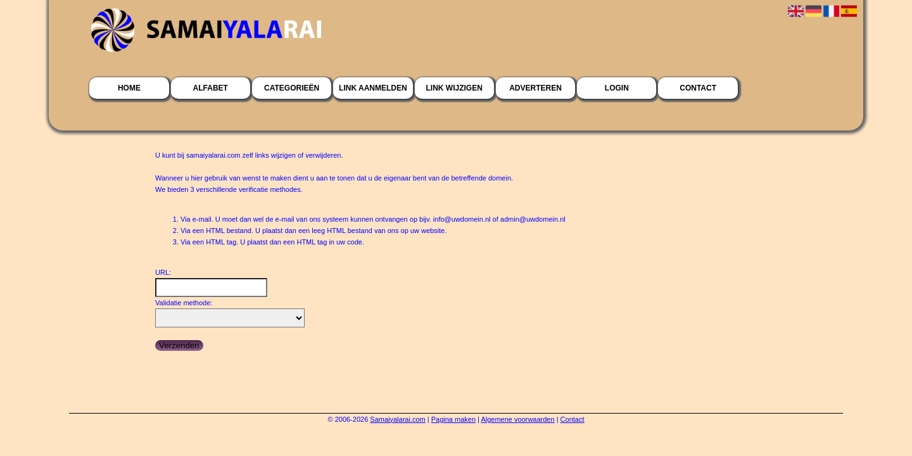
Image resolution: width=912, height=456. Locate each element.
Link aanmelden (373, 88)
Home (129, 88)
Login (617, 88)
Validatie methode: (183, 303)
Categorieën (291, 88)
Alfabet (210, 88)
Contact (698, 88)
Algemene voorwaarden (517, 419)
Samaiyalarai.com (397, 419)
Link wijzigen (454, 88)
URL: (163, 272)
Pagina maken (453, 419)
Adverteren (535, 88)
